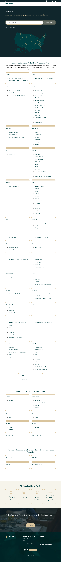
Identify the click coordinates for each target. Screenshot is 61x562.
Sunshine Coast (9, 472)
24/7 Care (24, 540)
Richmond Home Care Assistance (17, 352)
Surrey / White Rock (40, 403)
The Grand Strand (13, 313)
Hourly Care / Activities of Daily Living (29, 543)
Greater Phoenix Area (14, 90)
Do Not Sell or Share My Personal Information (47, 554)
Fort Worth (11, 332)
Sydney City (35, 472)
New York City (38, 262)
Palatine (37, 211)
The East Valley (13, 93)
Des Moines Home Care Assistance (18, 223)
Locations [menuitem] (35, 4)
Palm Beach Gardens (40, 171)
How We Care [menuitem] (18, 4)
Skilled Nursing (43, 536)
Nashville (37, 308)
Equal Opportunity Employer (34, 554)
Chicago (37, 188)
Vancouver (37, 405)
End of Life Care (43, 542)
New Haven (38, 144)
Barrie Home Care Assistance (12, 435)
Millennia (37, 98)
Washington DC (13, 154)
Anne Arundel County (40, 223)
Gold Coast (34, 457)
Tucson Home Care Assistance (17, 95)
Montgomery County (40, 228)
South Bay (37, 120)
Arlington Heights (39, 186)
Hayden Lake (38, 357)
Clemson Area (12, 308)
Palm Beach (38, 169)
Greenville (11, 310)
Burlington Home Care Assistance (43, 322)
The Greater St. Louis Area (41, 237)
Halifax (36, 417)
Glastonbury (38, 139)
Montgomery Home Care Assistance (18, 80)
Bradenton (37, 154)
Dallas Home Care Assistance (16, 330)
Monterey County (39, 100)
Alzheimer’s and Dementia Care (29, 536)
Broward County (39, 156)
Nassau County (39, 259)
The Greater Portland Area (15, 294)
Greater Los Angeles (40, 93)
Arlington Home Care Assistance (17, 322)
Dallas (10, 327)
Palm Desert (38, 110)
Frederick (37, 225)
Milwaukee (24, 379)
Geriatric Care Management (46, 544)
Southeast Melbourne (37, 464)
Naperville (37, 203)
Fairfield (37, 137)
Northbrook (38, 206)
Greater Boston (13, 237)
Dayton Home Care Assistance (43, 284)
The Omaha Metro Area (15, 250)
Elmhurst (37, 193)
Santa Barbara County (40, 117)
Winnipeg (11, 417)
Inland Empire (38, 95)
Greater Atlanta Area (14, 186)
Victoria (37, 407)
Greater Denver (13, 134)
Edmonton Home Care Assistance (39, 435)
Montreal (37, 427)
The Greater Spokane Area (41, 369)
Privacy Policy (20, 554)
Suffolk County (38, 264)
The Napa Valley (39, 122)
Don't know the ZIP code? (10, 27)
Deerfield (37, 191)
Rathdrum (37, 362)
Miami (36, 164)
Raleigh (10, 276)
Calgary (11, 400)
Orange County (39, 107)
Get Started (52, 4)
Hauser (36, 352)
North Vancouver (39, 400)
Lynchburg (11, 347)
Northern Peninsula (40, 105)
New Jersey (38, 247)
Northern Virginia (13, 349)
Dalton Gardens (39, 349)
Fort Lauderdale (39, 159)
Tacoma (37, 364)
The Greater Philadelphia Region (43, 298)
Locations (48, 1)
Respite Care (25, 546)
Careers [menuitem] (45, 4)
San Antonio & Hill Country (15, 337)
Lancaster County (13, 247)
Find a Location (8, 554)
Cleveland (37, 279)
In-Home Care (25, 538)
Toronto (11, 427)
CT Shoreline (38, 134)
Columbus (37, 281)
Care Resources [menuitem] (40, 4)
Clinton (36, 132)
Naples (36, 166)
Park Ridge (37, 213)
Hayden (37, 354)
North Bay (37, 102)
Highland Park (38, 201)
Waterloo (11, 429)
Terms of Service (14, 554)
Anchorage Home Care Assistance (44, 78)
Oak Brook (37, 208)
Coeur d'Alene (38, 347)
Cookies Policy (26, 554)
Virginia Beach (12, 357)
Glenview (37, 198)
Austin (10, 325)
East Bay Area (38, 90)
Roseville (37, 112)
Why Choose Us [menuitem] (30, 4)
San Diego (37, 115)
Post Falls (37, 359)
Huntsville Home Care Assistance (17, 78)
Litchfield (37, 142)
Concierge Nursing (43, 538)
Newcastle (8, 464)
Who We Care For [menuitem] (24, 4)
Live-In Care (24, 542)
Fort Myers (37, 161)
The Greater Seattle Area (41, 367)
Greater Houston (13, 335)
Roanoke (11, 354)
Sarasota (37, 174)
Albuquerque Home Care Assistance (18, 259)
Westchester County (40, 267)
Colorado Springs (13, 132)
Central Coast (9, 457)
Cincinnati (37, 276)
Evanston (37, 196)
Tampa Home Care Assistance (43, 176)
